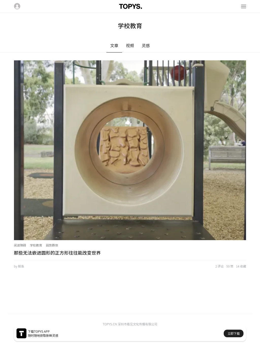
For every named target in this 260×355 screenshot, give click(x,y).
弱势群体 (52, 245)
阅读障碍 (20, 245)
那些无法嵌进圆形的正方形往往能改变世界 (57, 252)
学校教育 (36, 245)
